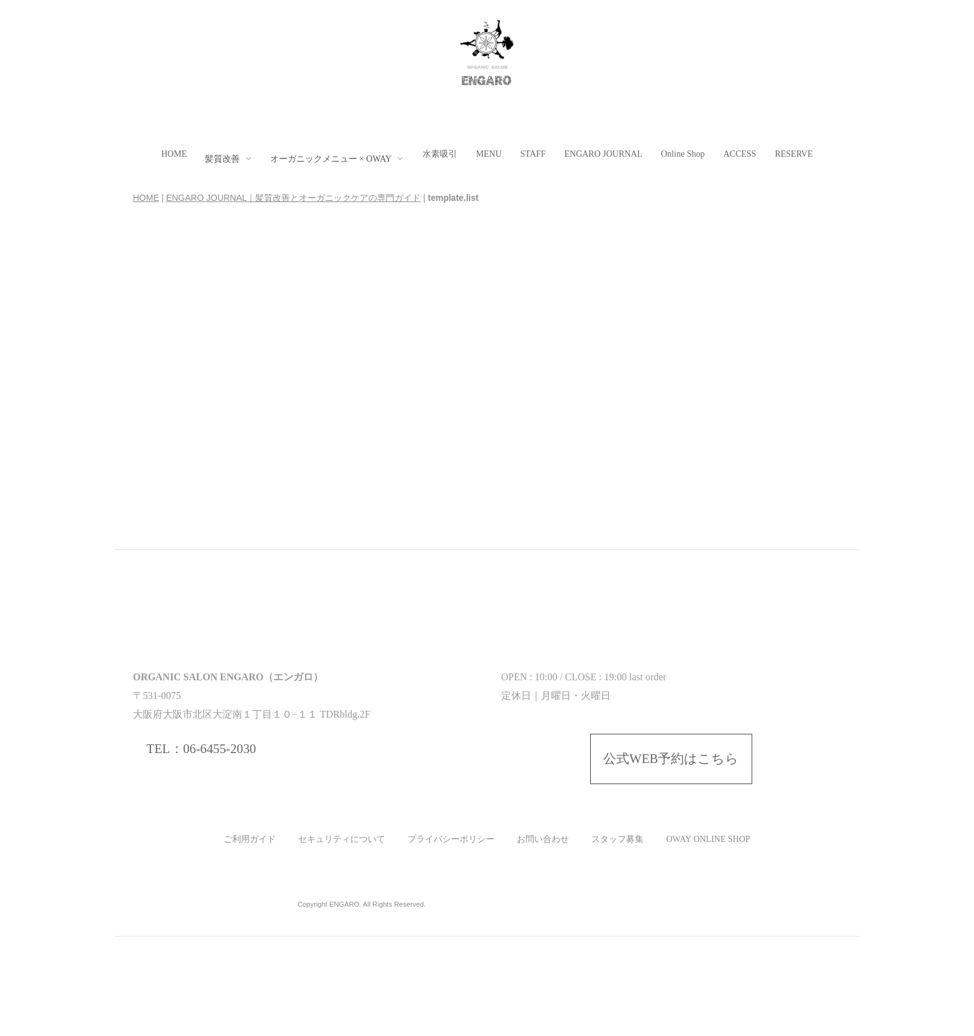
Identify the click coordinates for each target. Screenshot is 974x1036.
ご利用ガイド (250, 839)
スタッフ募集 (617, 839)
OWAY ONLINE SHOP (708, 839)
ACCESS (739, 154)
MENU (488, 154)
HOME (173, 154)
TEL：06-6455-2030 (201, 749)
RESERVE (793, 154)
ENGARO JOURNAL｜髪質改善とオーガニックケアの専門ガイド (293, 198)
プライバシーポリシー (450, 839)
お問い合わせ (543, 839)
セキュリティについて (341, 839)
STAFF (533, 154)
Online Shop (682, 154)
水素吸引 (439, 154)
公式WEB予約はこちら (671, 758)
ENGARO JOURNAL (603, 154)
